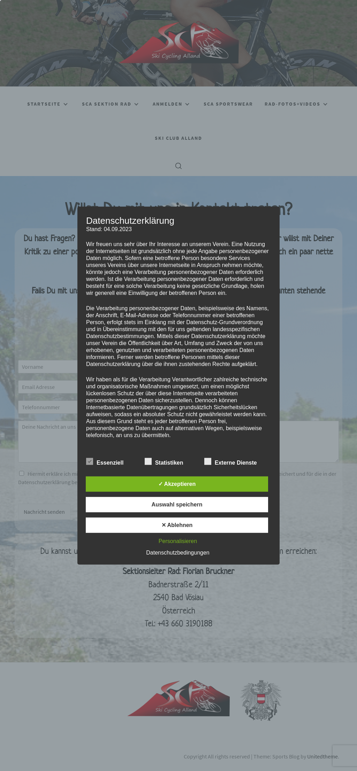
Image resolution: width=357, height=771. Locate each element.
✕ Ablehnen (177, 525)
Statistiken (164, 461)
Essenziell (104, 461)
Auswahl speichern (177, 504)
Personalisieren (178, 541)
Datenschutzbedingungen (177, 552)
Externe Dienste (230, 461)
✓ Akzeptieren (177, 484)
